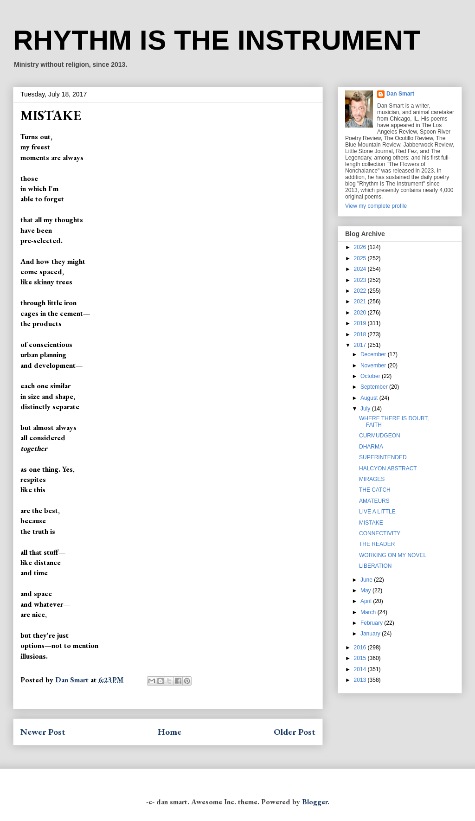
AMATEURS (374, 501)
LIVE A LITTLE (377, 511)
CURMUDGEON (379, 435)
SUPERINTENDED (383, 457)
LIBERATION (375, 566)
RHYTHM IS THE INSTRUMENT (216, 40)
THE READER (377, 544)
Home (169, 732)
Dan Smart (400, 93)
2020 (361, 312)
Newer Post (42, 732)
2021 (361, 301)
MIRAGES (372, 479)
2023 (361, 280)
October (371, 376)
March (369, 612)
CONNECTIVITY (379, 533)
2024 (361, 269)
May (366, 590)
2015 (361, 658)
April (366, 601)
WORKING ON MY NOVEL (392, 555)
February (372, 623)
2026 (361, 247)
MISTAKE (371, 523)
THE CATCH (375, 490)
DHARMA (371, 446)
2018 (361, 334)
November (374, 365)
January (371, 633)
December (374, 354)
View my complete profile (376, 206)
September (374, 387)
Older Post (294, 732)
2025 (361, 258)
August (369, 398)
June (367, 580)
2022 (361, 291)
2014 (361, 669)
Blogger (314, 802)
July (366, 408)
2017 (361, 345)
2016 (361, 647)
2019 (361, 323)
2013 (361, 680)
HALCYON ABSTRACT (388, 468)
